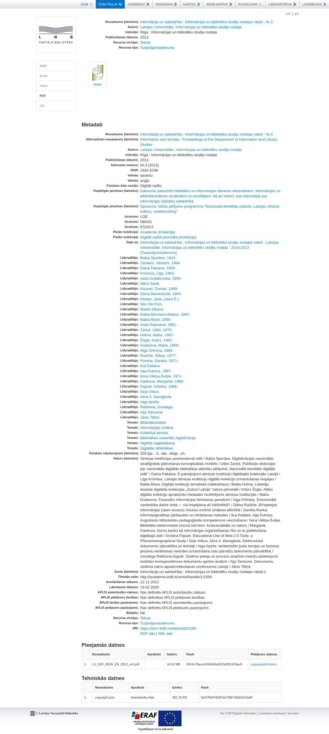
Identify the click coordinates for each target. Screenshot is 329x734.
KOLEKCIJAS (250, 4)
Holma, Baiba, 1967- (157, 335)
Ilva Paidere (150, 366)
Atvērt (97, 84)
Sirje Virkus (149, 391)
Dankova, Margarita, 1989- (162, 381)
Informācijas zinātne (157, 427)
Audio (44, 75)
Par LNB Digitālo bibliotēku (238, 713)
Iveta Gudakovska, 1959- (161, 278)
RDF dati (147, 633)
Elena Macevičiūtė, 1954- (161, 294)
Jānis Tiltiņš (149, 417)
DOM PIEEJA (110, 4)
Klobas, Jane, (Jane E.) (159, 299)
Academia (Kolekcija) (157, 232)
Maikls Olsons (151, 309)
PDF (43, 96)
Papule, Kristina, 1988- (159, 386)
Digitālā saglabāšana (157, 443)
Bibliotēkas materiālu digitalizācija (168, 438)
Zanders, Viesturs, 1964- (160, 263)
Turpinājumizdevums (157, 47)
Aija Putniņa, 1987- (156, 371)
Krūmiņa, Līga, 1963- (157, 273)
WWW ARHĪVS (219, 4)
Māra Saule (149, 283)
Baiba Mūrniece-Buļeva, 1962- (165, 314)
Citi (42, 106)
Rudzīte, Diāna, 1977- (158, 355)
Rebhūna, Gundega (156, 407)
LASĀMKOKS (314, 4)
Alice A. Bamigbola (155, 397)
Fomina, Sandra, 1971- (159, 361)
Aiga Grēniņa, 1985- (157, 350)
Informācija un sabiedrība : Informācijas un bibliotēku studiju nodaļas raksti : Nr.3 (206, 22)
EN (297, 13)
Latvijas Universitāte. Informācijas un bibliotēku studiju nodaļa (191, 27)
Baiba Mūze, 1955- (156, 319)
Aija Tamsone (151, 412)
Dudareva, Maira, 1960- (160, 345)
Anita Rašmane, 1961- (158, 325)
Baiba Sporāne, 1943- (158, 258)
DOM (87, 4)
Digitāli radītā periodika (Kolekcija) (168, 237)
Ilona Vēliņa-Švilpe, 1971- (161, 376)
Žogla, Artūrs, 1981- (156, 340)
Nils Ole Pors (151, 304)
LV (288, 13)
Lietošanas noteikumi (271, 713)
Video (44, 85)
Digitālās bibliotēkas (156, 448)
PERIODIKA (166, 4)
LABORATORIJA (282, 4)
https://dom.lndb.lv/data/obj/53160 (168, 628)
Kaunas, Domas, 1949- (159, 289)
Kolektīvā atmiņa (154, 433)
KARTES (191, 4)
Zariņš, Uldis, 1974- (156, 330)
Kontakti (293, 713)
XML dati (165, 633)
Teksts (145, 42)
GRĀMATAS (138, 4)
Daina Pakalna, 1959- (158, 268)
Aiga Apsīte (149, 402)
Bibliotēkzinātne (153, 422)
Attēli (43, 65)
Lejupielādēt (259, 664)
